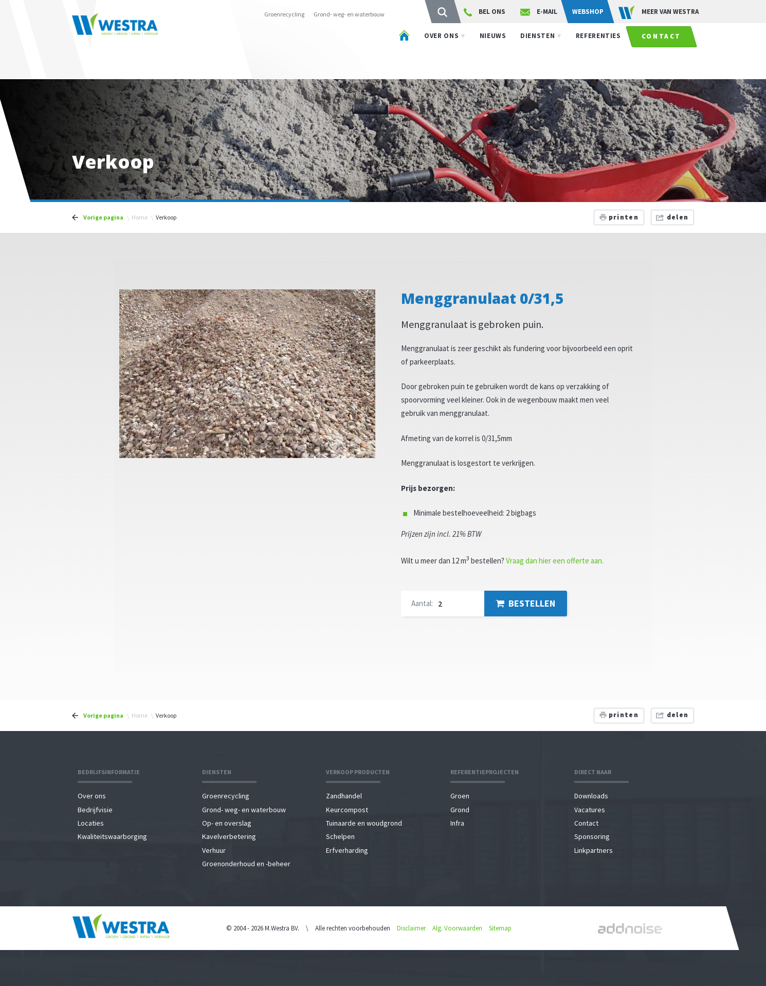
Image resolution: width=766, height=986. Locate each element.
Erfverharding (347, 850)
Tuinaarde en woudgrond (364, 823)
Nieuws (493, 50)
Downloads (591, 795)
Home (140, 217)
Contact (661, 51)
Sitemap (500, 928)
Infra (457, 823)
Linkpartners (593, 850)
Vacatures (589, 809)
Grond (459, 809)
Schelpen (340, 836)
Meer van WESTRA (658, 12)
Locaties (91, 823)
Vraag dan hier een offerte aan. (555, 560)
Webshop (588, 11)
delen (672, 217)
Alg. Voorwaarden (457, 928)
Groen (459, 795)
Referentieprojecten (484, 772)
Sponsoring (592, 836)
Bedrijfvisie (95, 809)
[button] (366, 298)
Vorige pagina (103, 217)
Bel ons (484, 11)
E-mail (538, 11)
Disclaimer (411, 928)
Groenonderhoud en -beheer (246, 863)
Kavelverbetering (229, 836)
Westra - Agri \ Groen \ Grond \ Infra (139, 46)
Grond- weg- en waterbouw (349, 14)
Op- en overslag (226, 823)
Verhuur (214, 850)
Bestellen (525, 603)
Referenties (598, 50)
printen (619, 217)
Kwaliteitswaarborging (112, 836)
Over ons (441, 50)
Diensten (537, 50)
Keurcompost (347, 809)
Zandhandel (344, 795)
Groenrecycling (284, 14)
